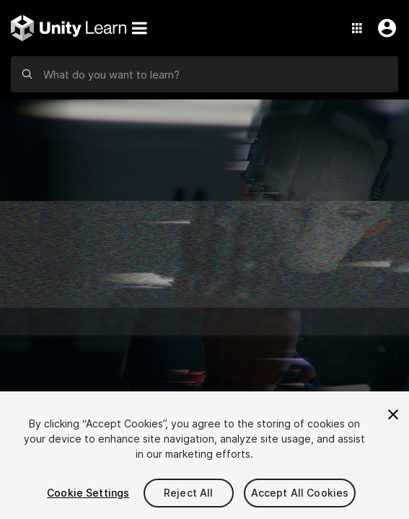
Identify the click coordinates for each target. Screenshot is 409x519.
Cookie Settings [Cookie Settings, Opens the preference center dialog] (88, 493)
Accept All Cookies (300, 493)
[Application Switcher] (357, 28)
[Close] (393, 414)
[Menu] (139, 28)
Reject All (188, 493)
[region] (204, 455)
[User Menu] (383, 28)
